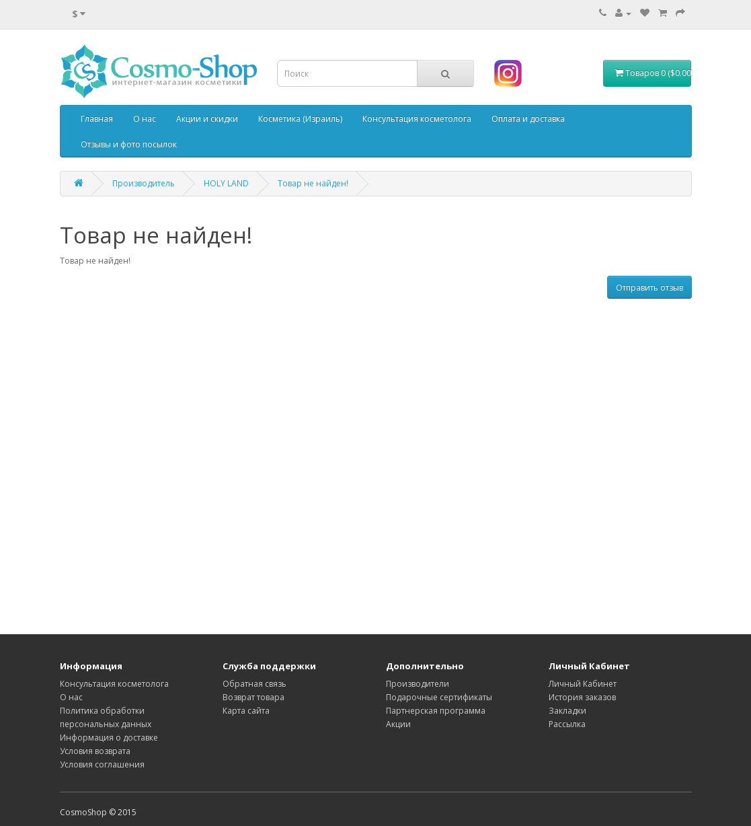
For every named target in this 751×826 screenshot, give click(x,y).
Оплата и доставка (528, 118)
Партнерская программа (435, 710)
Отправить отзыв (649, 287)
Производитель (143, 183)
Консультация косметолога (416, 118)
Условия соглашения (102, 764)
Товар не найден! (313, 183)
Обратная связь (254, 683)
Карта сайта (246, 710)
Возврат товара (253, 697)
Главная (97, 118)
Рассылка (567, 724)
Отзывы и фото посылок (129, 144)
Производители (417, 683)
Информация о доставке (109, 737)
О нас (144, 118)
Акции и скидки (207, 118)
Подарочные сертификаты (439, 697)
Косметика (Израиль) (300, 118)
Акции (398, 724)
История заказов (582, 697)
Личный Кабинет (583, 683)
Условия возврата (95, 751)
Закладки (567, 710)
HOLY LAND (226, 183)
